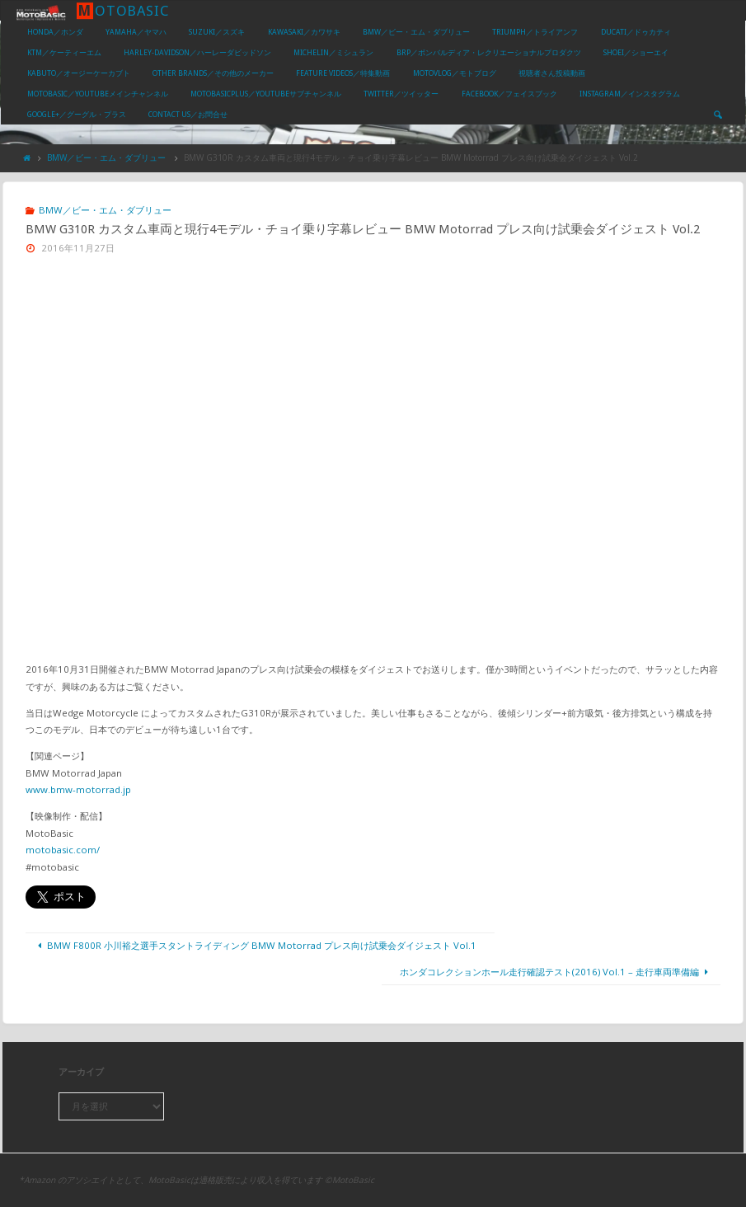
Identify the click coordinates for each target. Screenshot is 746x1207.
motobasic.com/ (63, 849)
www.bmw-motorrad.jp (78, 789)
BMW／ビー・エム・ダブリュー (106, 157)
